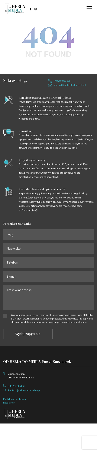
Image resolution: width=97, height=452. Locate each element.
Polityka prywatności (14, 399)
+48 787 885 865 (62, 80)
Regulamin (9, 402)
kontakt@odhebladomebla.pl (70, 85)
